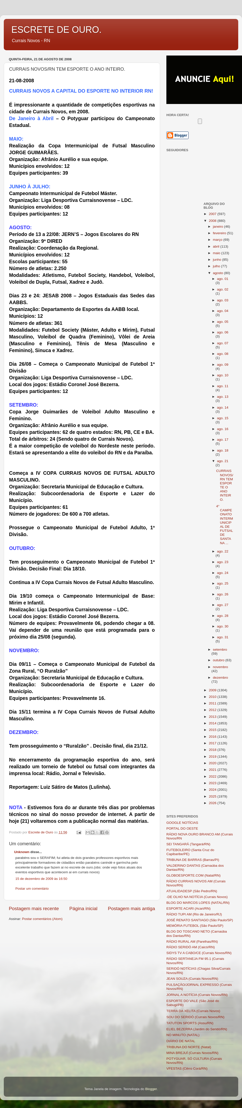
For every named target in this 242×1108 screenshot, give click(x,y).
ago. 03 (222, 300)
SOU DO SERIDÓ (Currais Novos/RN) (195, 1017)
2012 (213, 710)
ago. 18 (222, 450)
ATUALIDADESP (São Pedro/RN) (191, 891)
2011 (213, 703)
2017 (213, 743)
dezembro (220, 677)
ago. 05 (222, 322)
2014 (213, 723)
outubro (219, 660)
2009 (213, 690)
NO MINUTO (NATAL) (182, 1035)
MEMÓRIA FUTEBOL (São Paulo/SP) (194, 926)
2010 (213, 697)
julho (217, 266)
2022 (213, 776)
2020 (213, 763)
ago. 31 (222, 637)
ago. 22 (222, 551)
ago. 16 (222, 429)
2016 (213, 736)
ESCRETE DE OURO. (56, 29)
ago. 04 (222, 311)
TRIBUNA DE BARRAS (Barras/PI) (192, 860)
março (218, 240)
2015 (213, 730)
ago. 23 (222, 562)
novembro (220, 667)
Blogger (151, 1089)
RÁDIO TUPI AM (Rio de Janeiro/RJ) (194, 914)
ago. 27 (222, 605)
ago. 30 (222, 626)
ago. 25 (222, 583)
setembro (220, 649)
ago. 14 (222, 407)
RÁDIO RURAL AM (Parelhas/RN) (192, 941)
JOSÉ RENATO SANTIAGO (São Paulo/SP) (199, 920)
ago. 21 (222, 461)
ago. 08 (222, 354)
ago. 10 (222, 375)
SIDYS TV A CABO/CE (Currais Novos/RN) (199, 953)
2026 (213, 803)
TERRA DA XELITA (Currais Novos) (193, 1011)
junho (217, 259)
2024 (213, 790)
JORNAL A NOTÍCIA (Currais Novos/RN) (197, 995)
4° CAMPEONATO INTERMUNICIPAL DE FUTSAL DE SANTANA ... (224, 524)
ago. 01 (222, 279)
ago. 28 (222, 616)
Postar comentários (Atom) (42, 919)
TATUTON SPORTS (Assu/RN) (190, 1023)
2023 (213, 783)
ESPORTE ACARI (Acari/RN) (188, 908)
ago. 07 (222, 343)
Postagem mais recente (34, 908)
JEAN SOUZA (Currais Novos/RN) (192, 979)
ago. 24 (222, 573)
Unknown (21, 852)
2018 (213, 750)
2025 (213, 796)
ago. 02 (222, 289)
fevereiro (220, 233)
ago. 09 (222, 364)
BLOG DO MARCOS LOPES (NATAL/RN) (198, 903)
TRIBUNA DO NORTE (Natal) (188, 1047)
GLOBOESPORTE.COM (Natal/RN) (193, 875)
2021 (213, 770)
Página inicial (83, 908)
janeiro (218, 226)
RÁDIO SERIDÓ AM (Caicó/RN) (190, 947)
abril (216, 246)
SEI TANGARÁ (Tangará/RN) (188, 844)
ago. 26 (222, 594)
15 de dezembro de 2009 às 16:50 (41, 879)
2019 (213, 756)
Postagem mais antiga (131, 908)
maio (217, 253)
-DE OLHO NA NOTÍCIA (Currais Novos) (197, 897)
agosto (218, 273)
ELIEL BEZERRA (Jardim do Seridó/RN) (196, 1029)
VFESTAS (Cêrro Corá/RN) (186, 1068)
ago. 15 (222, 418)
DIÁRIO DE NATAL (180, 1041)
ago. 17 (222, 439)
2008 (213, 221)
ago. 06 (222, 332)
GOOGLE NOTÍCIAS (182, 823)
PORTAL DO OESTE (182, 828)
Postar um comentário (32, 888)
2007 (213, 214)
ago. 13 (222, 397)
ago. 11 (222, 386)
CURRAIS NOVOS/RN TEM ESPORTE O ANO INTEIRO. (224, 485)
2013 (213, 717)
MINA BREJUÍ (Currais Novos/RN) (192, 1053)
